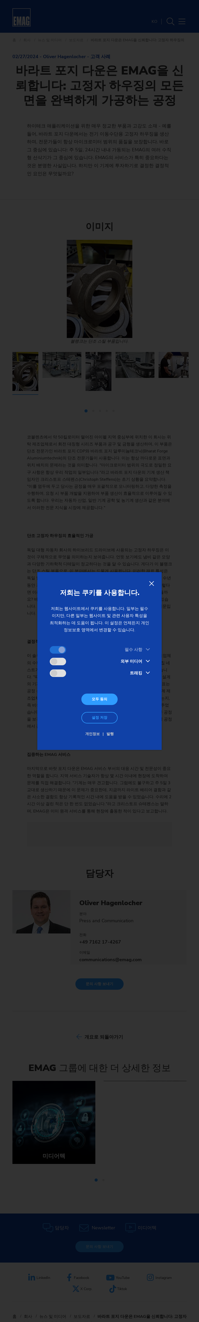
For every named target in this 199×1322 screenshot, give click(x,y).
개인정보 (92, 733)
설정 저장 (99, 717)
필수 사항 (133, 650)
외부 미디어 (131, 661)
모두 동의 (99, 699)
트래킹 (136, 673)
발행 (110, 733)
